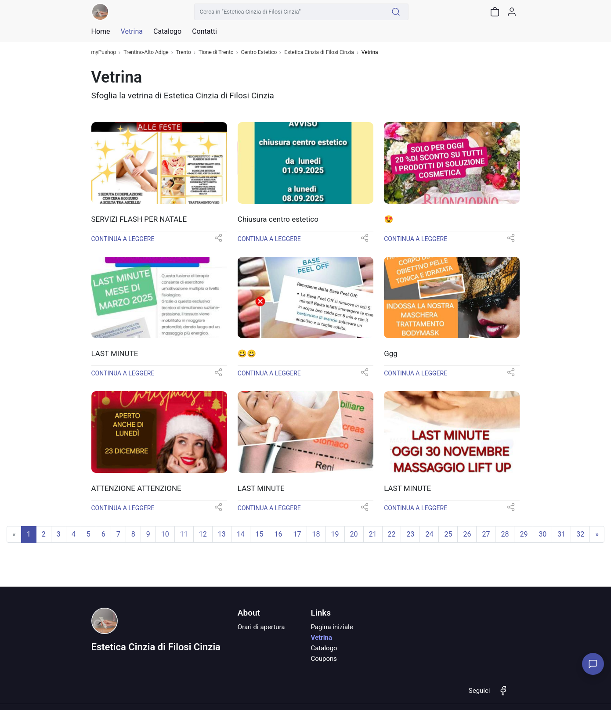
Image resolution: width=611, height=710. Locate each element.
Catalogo (167, 31)
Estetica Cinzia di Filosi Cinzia (319, 52)
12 (203, 534)
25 (448, 534)
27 (486, 534)
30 (542, 534)
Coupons (324, 659)
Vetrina (321, 638)
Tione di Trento (216, 52)
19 (335, 534)
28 (505, 534)
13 (222, 534)
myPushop (103, 52)
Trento (183, 52)
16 (278, 534)
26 (467, 534)
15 (260, 534)
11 (184, 534)
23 (410, 534)
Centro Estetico (259, 52)
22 (392, 534)
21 (373, 534)
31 (561, 534)
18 (316, 534)
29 (524, 534)
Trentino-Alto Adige (145, 52)
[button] (218, 241)
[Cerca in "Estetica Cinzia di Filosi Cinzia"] (289, 12)
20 (354, 534)
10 (165, 534)
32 (580, 534)
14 (241, 534)
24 (429, 534)
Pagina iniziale (332, 627)
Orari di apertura (261, 627)
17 (297, 534)
